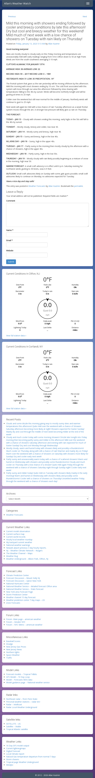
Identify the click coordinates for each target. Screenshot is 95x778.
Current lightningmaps (16, 748)
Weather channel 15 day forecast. (21, 597)
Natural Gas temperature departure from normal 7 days (31, 756)
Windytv (9, 765)
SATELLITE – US (13, 723)
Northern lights (12, 652)
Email (9, 240)
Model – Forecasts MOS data (19, 679)
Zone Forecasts (13, 603)
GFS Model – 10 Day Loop (18, 677)
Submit (11, 261)
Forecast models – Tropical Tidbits (21, 674)
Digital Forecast (13, 751)
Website (9, 250)
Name (9, 230)
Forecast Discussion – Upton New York (23, 581)
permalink (78, 186)
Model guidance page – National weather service (28, 682)
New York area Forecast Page (19, 592)
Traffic (9, 657)
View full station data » (16, 335)
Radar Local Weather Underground (21, 707)
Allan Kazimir (54, 43)
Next (85, 16)
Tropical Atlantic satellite (17, 729)
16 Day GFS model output (17, 745)
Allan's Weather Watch (17, 3)
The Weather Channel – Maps (19, 553)
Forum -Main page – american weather (23, 619)
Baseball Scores (13, 641)
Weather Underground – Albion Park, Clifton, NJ (27, 559)
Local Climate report (15, 754)
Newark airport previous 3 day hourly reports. (26, 547)
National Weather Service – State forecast (25, 589)
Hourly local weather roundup (19, 539)
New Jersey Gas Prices (16, 646)
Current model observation (18, 531)
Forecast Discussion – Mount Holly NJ (23, 578)
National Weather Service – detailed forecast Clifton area (31, 586)
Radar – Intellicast (14, 704)
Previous (12, 16)
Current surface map (15, 534)
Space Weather (13, 655)
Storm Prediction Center (17, 594)
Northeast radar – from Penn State (21, 699)
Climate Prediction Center (17, 575)
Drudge (9, 644)
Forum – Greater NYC (15, 622)
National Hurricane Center (17, 583)
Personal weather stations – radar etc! (23, 701)
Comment (10, 200)
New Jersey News (14, 649)
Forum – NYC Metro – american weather (24, 624)
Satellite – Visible (13, 726)
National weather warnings (18, 545)
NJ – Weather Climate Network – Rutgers (24, 550)
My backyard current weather (19, 542)
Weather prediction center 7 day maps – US (25, 600)
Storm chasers (12, 759)
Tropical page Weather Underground (22, 762)
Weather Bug (12, 556)
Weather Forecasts (36, 186)
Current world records (16, 536)
